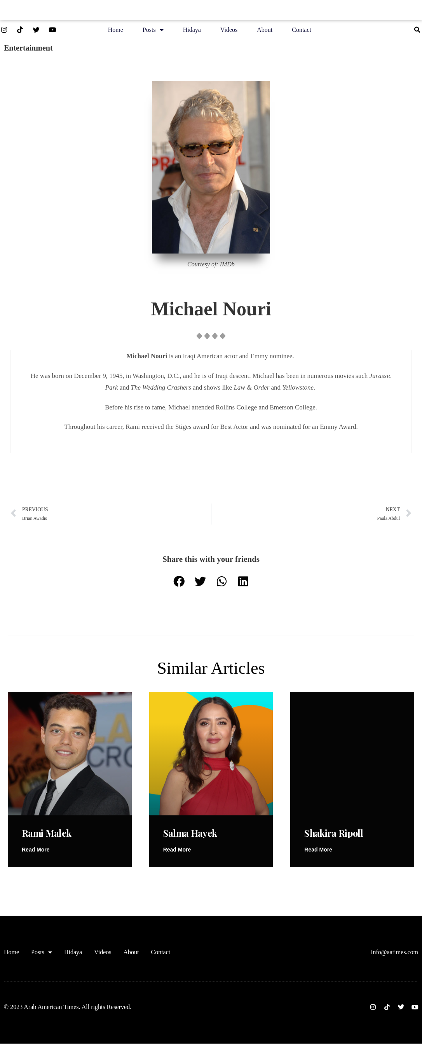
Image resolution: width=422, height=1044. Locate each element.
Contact (301, 31)
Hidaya (192, 31)
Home (115, 31)
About (264, 31)
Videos (228, 31)
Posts (153, 31)
